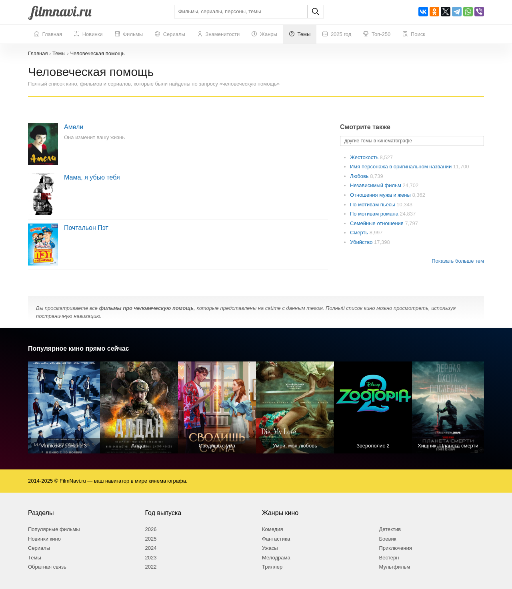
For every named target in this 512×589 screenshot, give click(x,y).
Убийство (362, 242)
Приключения (395, 548)
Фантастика (276, 539)
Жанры (264, 34)
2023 (151, 558)
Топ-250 (376, 34)
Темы (299, 34)
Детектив (390, 529)
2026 (151, 529)
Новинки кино (44, 539)
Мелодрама (276, 558)
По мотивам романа (375, 214)
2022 (151, 567)
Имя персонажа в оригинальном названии (401, 167)
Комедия (272, 529)
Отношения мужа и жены (381, 195)
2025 (151, 539)
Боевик (387, 539)
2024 (151, 548)
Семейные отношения (377, 223)
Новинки (88, 34)
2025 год (336, 34)
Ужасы (270, 548)
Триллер (272, 567)
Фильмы (129, 34)
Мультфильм (394, 567)
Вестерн (389, 558)
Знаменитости (218, 34)
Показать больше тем (458, 261)
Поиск (413, 34)
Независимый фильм (376, 185)
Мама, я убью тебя (92, 177)
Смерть (360, 233)
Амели (73, 127)
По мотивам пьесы (373, 205)
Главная (48, 34)
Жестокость (365, 157)
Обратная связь (47, 567)
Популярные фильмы (54, 529)
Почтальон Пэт (86, 227)
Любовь (360, 176)
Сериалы (170, 34)
